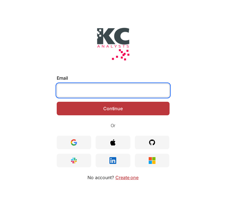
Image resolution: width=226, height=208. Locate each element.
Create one (127, 177)
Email (62, 78)
